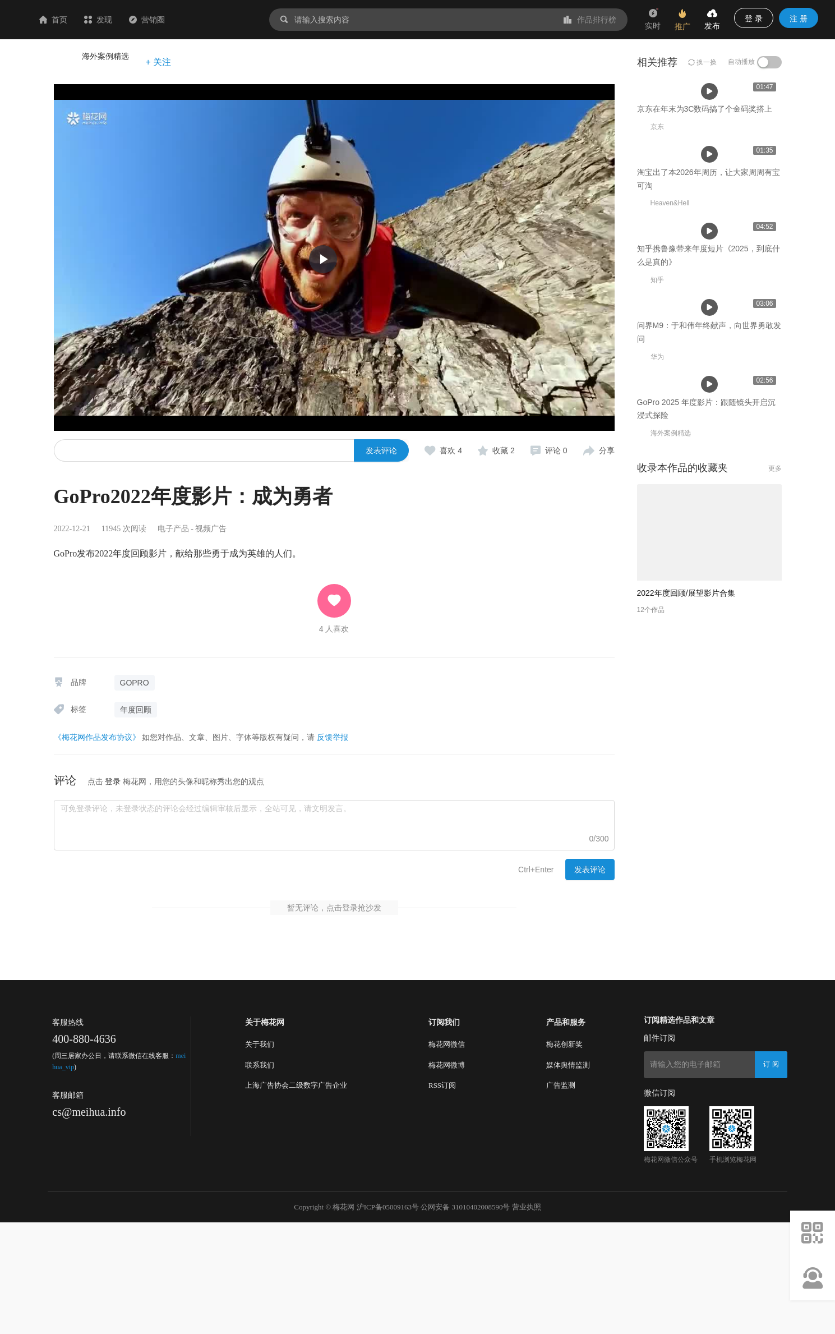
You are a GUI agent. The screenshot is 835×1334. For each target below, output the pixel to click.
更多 (775, 927)
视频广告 (211, 529)
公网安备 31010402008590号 (465, 1318)
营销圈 (214, 19)
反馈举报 (332, 737)
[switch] (769, 62)
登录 (113, 781)
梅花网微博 (446, 1176)
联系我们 (259, 1176)
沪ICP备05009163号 (388, 1318)
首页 (120, 19)
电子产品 (173, 529)
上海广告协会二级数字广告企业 (296, 1197)
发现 (165, 19)
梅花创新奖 (564, 1156)
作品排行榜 (590, 19)
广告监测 (560, 1197)
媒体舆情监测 (568, 1176)
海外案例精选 (105, 56)
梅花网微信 (446, 1156)
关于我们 (259, 1156)
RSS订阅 (442, 1197)
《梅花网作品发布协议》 (97, 737)
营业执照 (526, 1318)
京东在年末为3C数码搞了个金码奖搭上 (252, 339)
